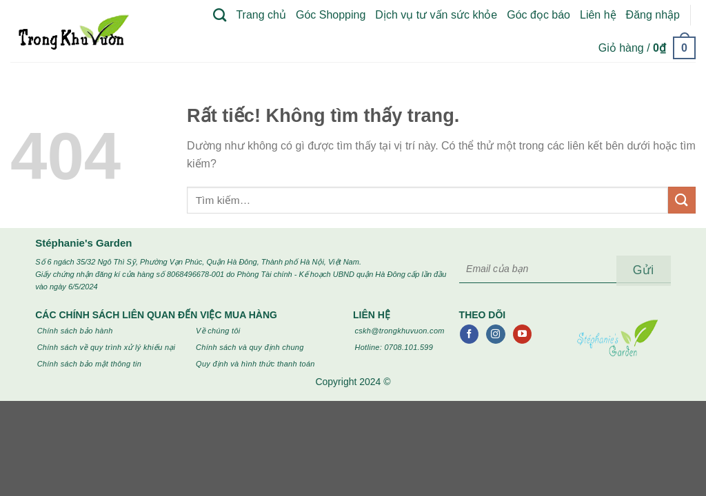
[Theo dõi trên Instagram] (495, 334)
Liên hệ (598, 15)
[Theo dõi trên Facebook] (469, 334)
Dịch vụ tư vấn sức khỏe (436, 15)
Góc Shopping (330, 15)
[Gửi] (682, 200)
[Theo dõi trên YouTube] (522, 334)
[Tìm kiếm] (219, 15)
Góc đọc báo (538, 15)
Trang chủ (261, 15)
